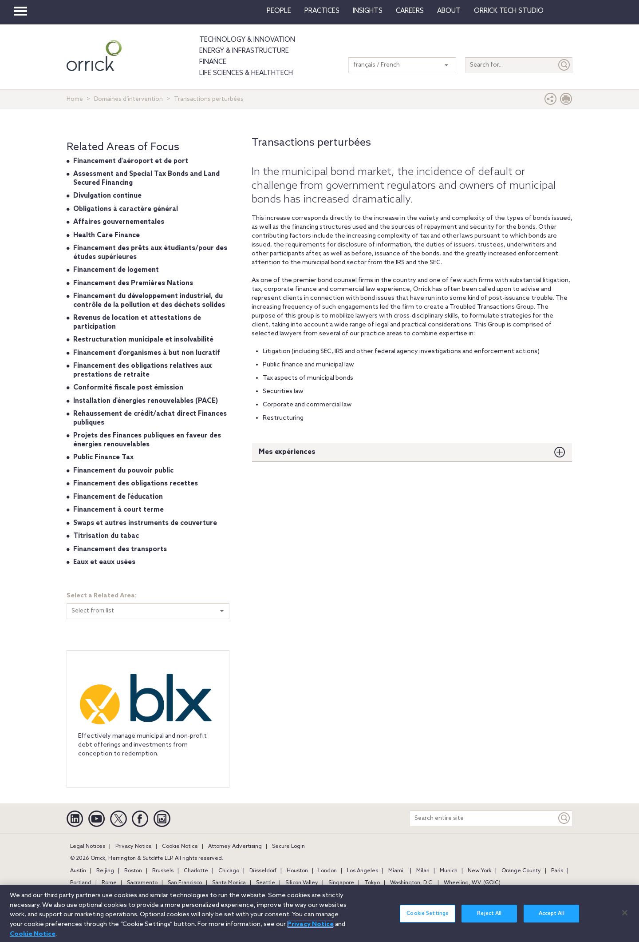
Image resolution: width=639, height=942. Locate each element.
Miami (395, 871)
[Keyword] (564, 818)
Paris (557, 871)
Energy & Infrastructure (244, 51)
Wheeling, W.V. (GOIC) (472, 883)
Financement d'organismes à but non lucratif (146, 353)
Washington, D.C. (412, 883)
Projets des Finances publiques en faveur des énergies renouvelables (147, 440)
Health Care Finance (106, 235)
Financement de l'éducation (118, 497)
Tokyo (372, 883)
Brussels (163, 871)
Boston (133, 871)
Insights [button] (368, 11)
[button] (550, 101)
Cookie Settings (427, 922)
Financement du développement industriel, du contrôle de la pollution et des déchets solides (149, 300)
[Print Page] (566, 101)
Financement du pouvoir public (123, 471)
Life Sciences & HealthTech (246, 73)
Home (75, 99)
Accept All (551, 922)
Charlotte (196, 871)
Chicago (228, 871)
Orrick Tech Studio (509, 11)
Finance (212, 62)
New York (479, 871)
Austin (78, 871)
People (279, 11)
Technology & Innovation (247, 40)
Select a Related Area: (102, 596)
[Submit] (564, 65)
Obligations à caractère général (125, 209)
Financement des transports (120, 549)
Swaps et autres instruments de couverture (145, 523)
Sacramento (142, 883)
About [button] (449, 11)
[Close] (625, 920)
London (327, 871)
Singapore (341, 883)
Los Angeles (362, 871)
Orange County (521, 871)
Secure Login (288, 846)
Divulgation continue (107, 196)
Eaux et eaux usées (104, 562)
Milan (423, 871)
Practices (321, 11)
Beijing (105, 871)
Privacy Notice (133, 846)
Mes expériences (287, 452)
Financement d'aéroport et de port (130, 161)
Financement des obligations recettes (135, 484)
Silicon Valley (301, 883)
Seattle (265, 883)
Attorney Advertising (235, 846)
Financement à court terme (118, 510)
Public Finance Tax (103, 457)
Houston (297, 871)
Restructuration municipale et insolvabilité (143, 340)
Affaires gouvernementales (118, 222)
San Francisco (185, 883)
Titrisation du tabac (106, 536)
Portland (80, 883)
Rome (109, 883)
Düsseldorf (262, 871)
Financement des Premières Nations (133, 283)
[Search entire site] (483, 818)
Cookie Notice (180, 846)
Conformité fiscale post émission (128, 388)
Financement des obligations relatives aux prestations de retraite (142, 370)
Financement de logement (116, 270)
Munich (449, 871)
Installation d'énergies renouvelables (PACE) (145, 401)
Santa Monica (229, 883)
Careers (410, 11)
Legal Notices (87, 846)
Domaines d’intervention (128, 99)
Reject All (489, 922)
